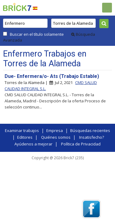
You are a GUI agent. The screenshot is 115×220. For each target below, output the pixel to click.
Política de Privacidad (81, 144)
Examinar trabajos (22, 130)
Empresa (54, 130)
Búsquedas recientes (90, 130)
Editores (25, 137)
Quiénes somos (56, 137)
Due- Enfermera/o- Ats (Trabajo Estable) (52, 76)
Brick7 (17, 7)
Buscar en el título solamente (37, 34)
